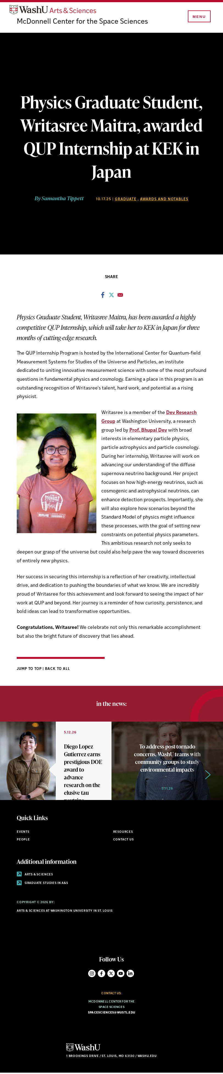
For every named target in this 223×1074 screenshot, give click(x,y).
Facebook (101, 974)
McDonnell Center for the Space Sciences (83, 23)
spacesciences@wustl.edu (111, 1013)
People (23, 840)
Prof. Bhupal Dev (148, 431)
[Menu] (198, 17)
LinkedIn (130, 974)
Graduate (125, 200)
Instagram (92, 974)
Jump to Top (30, 670)
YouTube (121, 974)
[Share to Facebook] (102, 297)
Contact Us (123, 840)
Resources (123, 833)
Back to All (57, 670)
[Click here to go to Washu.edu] (83, 1051)
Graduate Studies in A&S (42, 884)
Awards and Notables (164, 200)
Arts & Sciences (35, 875)
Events (23, 833)
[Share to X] (111, 297)
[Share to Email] (120, 297)
